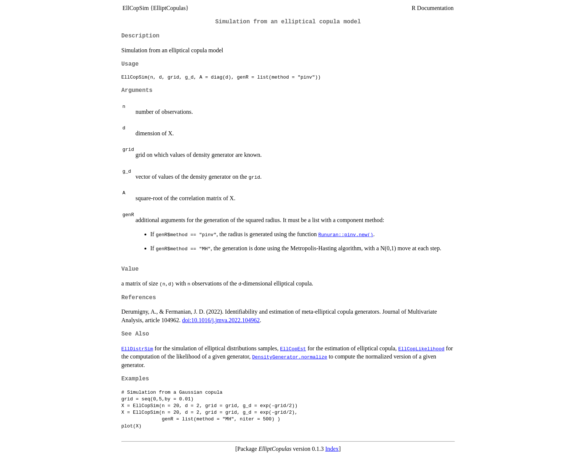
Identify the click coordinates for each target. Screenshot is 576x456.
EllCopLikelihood (421, 348)
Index (332, 449)
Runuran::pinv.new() (345, 234)
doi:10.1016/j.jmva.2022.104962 (221, 320)
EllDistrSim (137, 348)
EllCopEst (293, 348)
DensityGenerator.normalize (289, 356)
